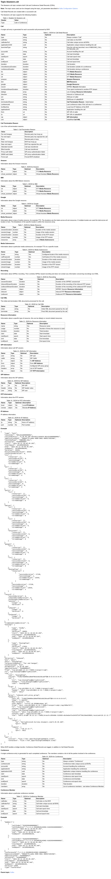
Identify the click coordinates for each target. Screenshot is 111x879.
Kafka (12, 872)
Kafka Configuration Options (68, 8)
